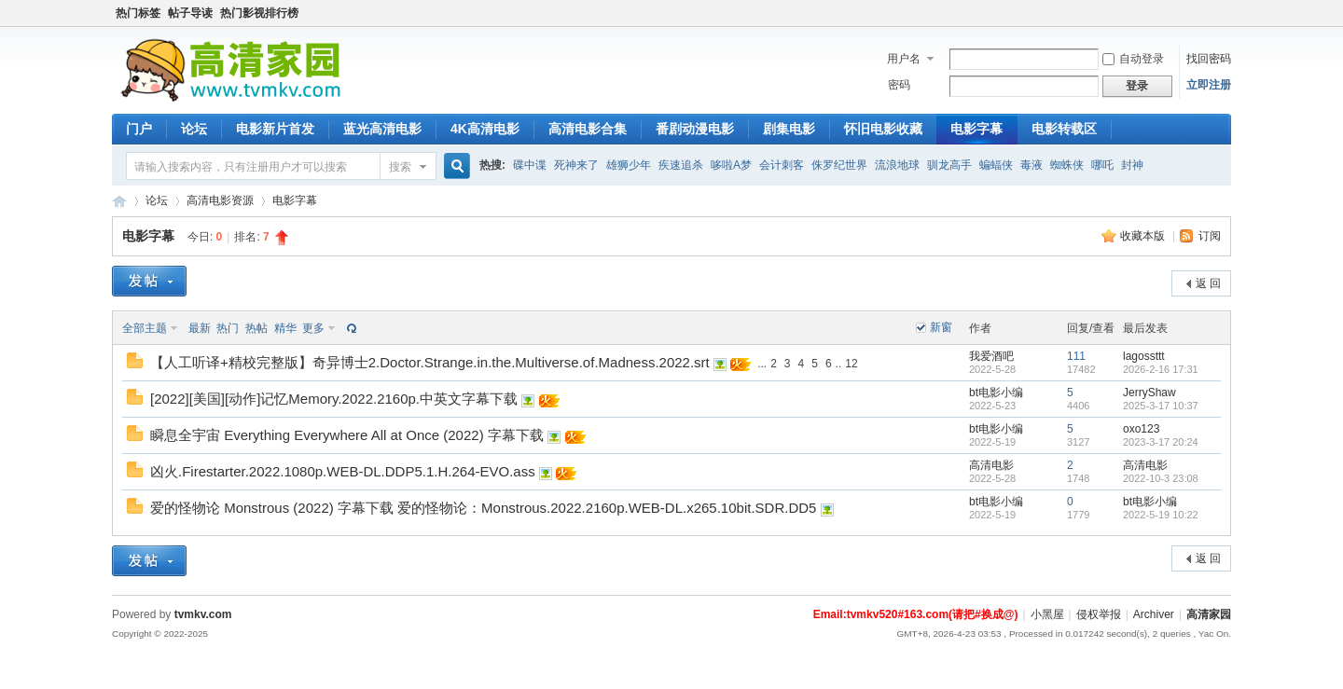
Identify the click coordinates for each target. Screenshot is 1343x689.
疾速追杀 (680, 165)
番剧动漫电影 (695, 128)
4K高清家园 (119, 200)
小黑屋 (1047, 614)
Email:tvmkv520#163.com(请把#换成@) (915, 614)
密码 (899, 84)
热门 (227, 328)
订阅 (1209, 235)
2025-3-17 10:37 (1160, 405)
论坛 (194, 128)
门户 (139, 128)
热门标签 (138, 13)
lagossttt (1144, 356)
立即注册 (1208, 84)
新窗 (941, 327)
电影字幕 (976, 128)
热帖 (256, 328)
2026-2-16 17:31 (1160, 369)
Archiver (1153, 614)
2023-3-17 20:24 (1160, 442)
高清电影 (991, 465)
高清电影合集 (587, 128)
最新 (199, 328)
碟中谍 (530, 165)
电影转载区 (1064, 128)
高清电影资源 (220, 200)
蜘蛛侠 (1067, 165)
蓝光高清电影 (382, 128)
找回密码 (1208, 58)
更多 (313, 328)
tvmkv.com (203, 614)
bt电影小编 (996, 392)
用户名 (904, 58)
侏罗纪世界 (839, 165)
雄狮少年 (628, 165)
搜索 (400, 166)
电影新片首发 (275, 128)
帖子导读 (190, 13)
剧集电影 (789, 128)
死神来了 (576, 165)
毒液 (1031, 165)
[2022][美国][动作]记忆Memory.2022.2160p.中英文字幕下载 (334, 399)
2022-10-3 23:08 (1160, 478)
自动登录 (1133, 58)
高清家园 (1208, 614)
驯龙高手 (949, 165)
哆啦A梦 (731, 165)
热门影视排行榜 (259, 13)
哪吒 (1102, 165)
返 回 (1208, 283)
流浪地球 (897, 165)
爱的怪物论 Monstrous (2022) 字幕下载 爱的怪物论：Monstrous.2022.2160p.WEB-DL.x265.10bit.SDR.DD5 (483, 508)
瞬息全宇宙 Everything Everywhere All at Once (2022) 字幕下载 (347, 435)
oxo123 (1141, 428)
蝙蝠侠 (996, 165)
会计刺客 (781, 165)
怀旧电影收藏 (883, 128)
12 (851, 363)
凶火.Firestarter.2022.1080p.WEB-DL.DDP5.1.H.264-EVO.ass (342, 471)
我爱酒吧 (991, 356)
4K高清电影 (484, 128)
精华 (285, 328)
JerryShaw (1149, 392)
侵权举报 (1098, 614)
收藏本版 (1144, 235)
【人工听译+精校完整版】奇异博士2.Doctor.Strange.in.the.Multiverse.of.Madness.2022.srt (430, 362)
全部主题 (144, 328)
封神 (1132, 165)
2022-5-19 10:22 (1160, 514)
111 (1076, 356)
